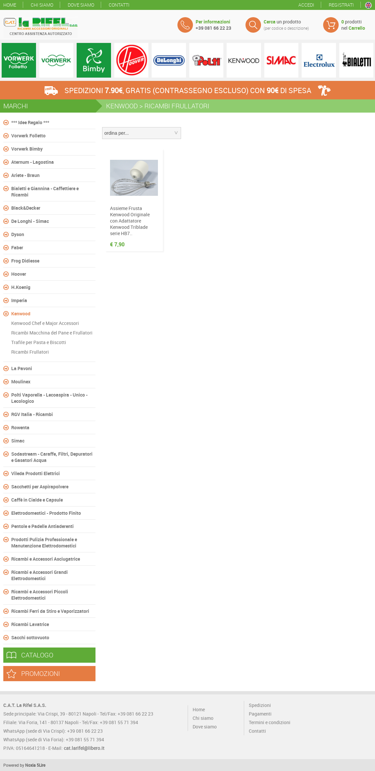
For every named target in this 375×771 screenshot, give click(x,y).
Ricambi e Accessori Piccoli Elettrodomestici (39, 594)
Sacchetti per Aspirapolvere (39, 486)
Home (9, 5)
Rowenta (20, 427)
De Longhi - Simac (30, 221)
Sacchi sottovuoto (30, 637)
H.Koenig (20, 287)
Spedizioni (260, 705)
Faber (17, 247)
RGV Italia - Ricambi (32, 414)
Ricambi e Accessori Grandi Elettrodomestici (39, 575)
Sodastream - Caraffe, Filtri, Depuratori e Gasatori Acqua (52, 457)
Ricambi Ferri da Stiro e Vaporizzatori (50, 611)
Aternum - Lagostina (32, 162)
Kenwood (20, 313)
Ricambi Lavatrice (30, 624)
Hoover (18, 274)
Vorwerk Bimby (27, 149)
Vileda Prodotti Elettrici (35, 473)
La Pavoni (21, 368)
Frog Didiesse (25, 261)
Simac (17, 441)
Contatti (119, 5)
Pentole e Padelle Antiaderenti (42, 526)
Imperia (19, 300)
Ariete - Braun (25, 175)
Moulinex (20, 381)
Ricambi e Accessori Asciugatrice (45, 559)
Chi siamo (42, 5)
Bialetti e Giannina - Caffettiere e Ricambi (45, 191)
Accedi (306, 5)
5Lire (41, 765)
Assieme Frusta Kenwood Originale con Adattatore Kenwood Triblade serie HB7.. (130, 220)
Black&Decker (25, 208)
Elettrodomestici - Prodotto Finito (46, 513)
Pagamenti (260, 714)
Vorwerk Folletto (28, 135)
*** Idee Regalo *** (30, 122)
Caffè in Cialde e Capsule (37, 500)
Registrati (341, 5)
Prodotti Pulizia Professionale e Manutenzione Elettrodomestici (44, 542)
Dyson (17, 234)
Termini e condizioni (269, 722)
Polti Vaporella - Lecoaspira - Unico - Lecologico (49, 398)
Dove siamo (81, 5)
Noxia (30, 765)
